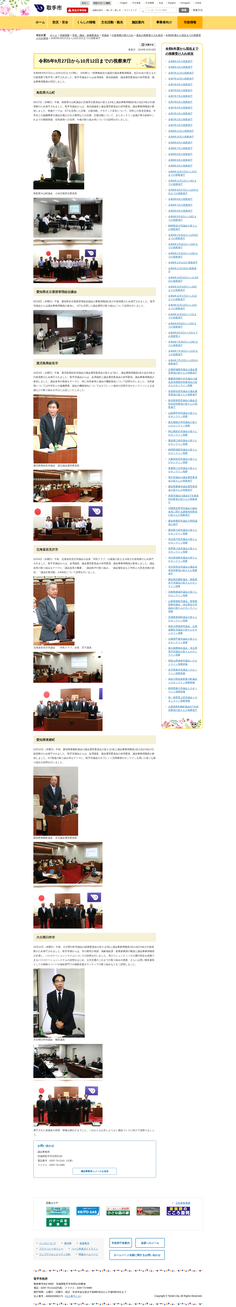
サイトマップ (130, 10)
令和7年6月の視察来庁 (180, 102)
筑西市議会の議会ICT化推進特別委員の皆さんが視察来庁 (183, 499)
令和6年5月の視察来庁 (180, 160)
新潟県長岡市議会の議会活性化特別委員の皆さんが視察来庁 (182, 404)
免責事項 (84, 1243)
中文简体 (136, 3)
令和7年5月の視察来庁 (180, 107)
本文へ (85, 3)
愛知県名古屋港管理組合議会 (56, 292)
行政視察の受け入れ (122, 35)
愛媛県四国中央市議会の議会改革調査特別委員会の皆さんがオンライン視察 (182, 382)
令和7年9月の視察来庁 (180, 84)
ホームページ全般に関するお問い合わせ (137, 1255)
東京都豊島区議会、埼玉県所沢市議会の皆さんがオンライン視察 (182, 651)
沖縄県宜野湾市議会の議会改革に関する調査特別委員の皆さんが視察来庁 (182, 511)
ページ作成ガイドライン (84, 1248)
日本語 (198, 3)
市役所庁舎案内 (121, 1243)
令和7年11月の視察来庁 (181, 73)
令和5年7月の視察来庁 (180, 205)
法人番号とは (73, 1296)
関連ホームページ (88, 1254)
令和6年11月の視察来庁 (181, 131)
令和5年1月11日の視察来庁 (183, 262)
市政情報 (65, 35)
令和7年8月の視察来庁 (180, 90)
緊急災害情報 (79, 10)
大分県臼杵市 (45, 937)
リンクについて (47, 1243)
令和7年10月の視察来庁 (181, 78)
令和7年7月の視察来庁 (180, 96)
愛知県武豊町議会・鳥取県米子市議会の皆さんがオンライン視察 (182, 583)
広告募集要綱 (183, 1203)
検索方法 (198, 10)
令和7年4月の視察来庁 (180, 113)
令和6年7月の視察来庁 (180, 148)
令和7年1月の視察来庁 (180, 125)
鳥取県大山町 (45, 92)
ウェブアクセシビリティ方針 (55, 1254)
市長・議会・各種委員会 (85, 35)
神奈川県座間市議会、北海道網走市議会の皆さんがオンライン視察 (182, 629)
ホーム (53, 35)
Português (185, 3)
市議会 (105, 35)
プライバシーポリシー (51, 1248)
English (124, 3)
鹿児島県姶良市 (47, 363)
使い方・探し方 (113, 10)
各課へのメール (150, 1243)
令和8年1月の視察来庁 (180, 67)
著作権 (67, 1243)
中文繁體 (150, 3)
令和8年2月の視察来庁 (180, 61)
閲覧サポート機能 (102, 3)
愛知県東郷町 (45, 740)
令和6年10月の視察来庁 (181, 136)
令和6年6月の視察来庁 (180, 154)
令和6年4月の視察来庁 (180, 165)
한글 (161, 3)
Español (171, 3)
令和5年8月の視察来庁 (180, 199)
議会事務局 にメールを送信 (95, 1171)
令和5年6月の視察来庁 (180, 210)
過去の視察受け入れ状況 (149, 35)
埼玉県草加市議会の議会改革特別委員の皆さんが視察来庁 (182, 570)
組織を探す (98, 10)
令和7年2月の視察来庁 (180, 119)
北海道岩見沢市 (47, 549)
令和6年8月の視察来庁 (180, 142)
